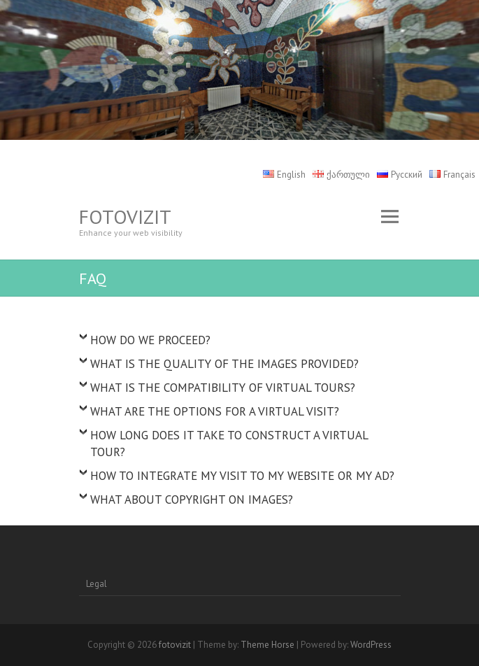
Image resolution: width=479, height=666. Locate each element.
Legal (96, 584)
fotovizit (125, 216)
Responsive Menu (390, 216)
